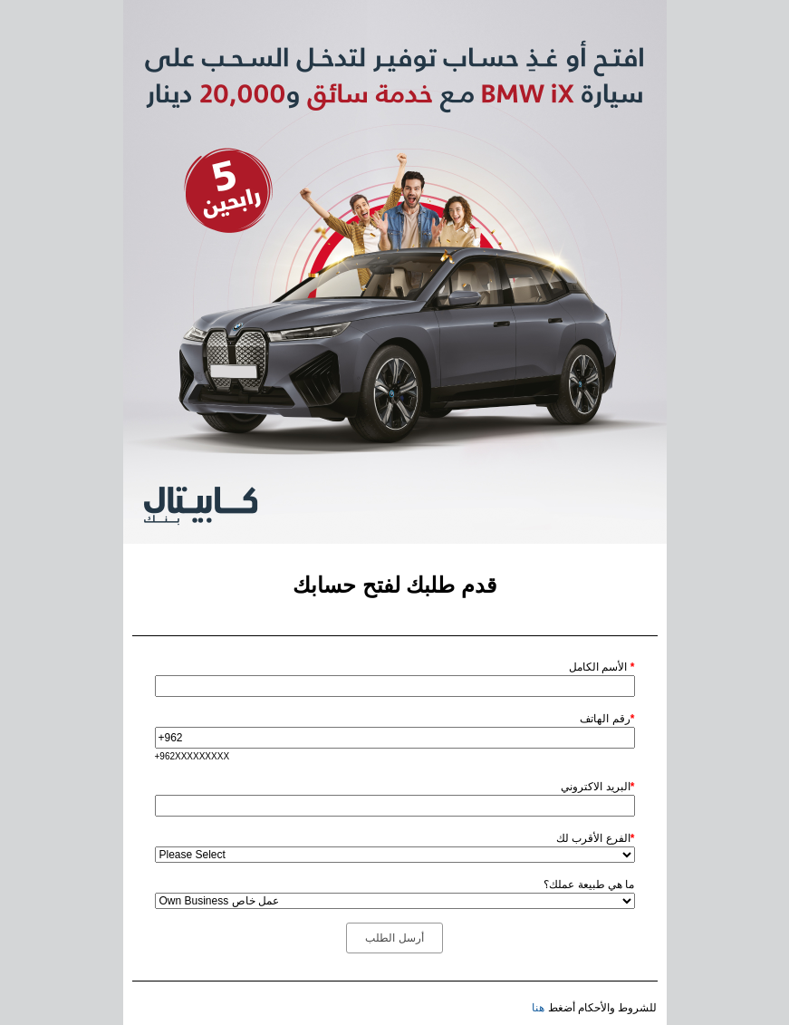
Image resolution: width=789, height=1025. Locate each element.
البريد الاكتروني (597, 786)
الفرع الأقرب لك (595, 838)
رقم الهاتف (607, 718)
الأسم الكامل (601, 667)
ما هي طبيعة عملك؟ (589, 884)
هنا (538, 1007)
